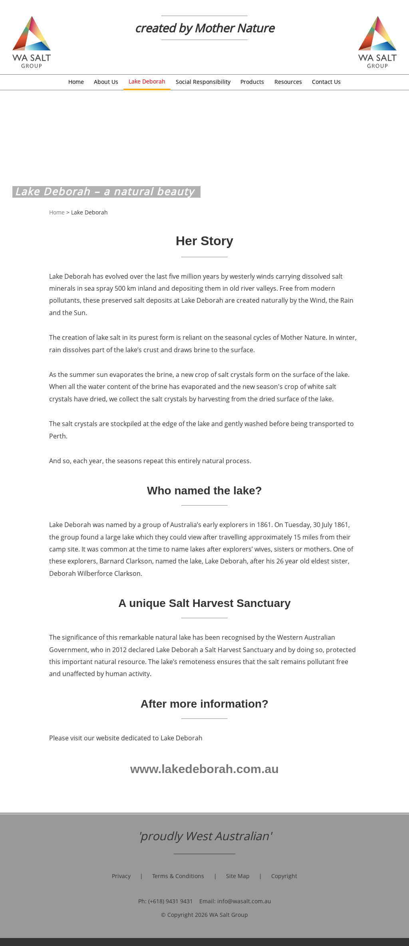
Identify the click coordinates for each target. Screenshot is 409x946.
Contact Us (326, 81)
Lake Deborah (147, 81)
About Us (106, 81)
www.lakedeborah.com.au (204, 768)
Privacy (121, 876)
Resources (288, 81)
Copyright (284, 876)
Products (252, 81)
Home (76, 81)
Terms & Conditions (178, 876)
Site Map (238, 876)
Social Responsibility (203, 81)
